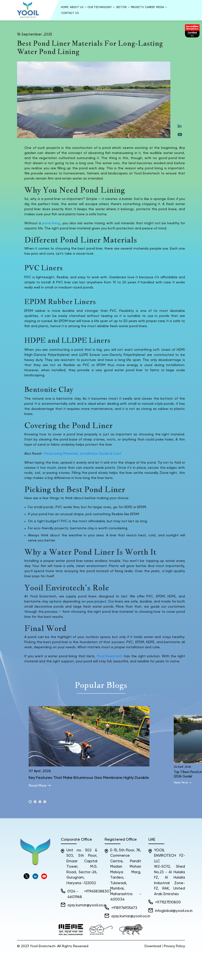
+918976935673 (124, 908)
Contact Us (70, 13)
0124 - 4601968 (74, 894)
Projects (137, 7)
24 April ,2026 (183, 766)
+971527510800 (168, 902)
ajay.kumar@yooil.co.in (86, 905)
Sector (122, 7)
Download (153, 946)
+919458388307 (97, 891)
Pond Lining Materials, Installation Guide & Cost (82, 453)
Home (64, 7)
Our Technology (101, 7)
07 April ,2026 (40, 771)
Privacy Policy (174, 946)
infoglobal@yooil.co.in (174, 911)
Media (161, 7)
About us (78, 7)
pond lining (51, 223)
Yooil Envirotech (110, 656)
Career (150, 7)
